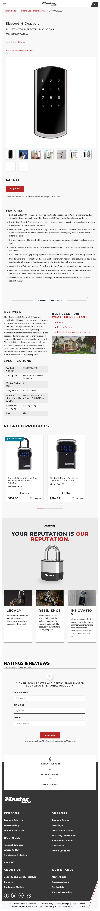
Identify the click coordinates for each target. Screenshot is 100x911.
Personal (12, 813)
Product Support (61, 820)
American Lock (60, 882)
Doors (61, 322)
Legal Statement (79, 903)
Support (60, 813)
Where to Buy (12, 825)
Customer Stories (14, 887)
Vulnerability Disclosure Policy (24, 906)
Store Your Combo (62, 840)
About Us (12, 869)
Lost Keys (57, 825)
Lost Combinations (62, 830)
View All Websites (62, 892)
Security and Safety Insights (20, 877)
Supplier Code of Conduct (66, 906)
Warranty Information (64, 835)
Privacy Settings (62, 903)
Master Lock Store (14, 830)
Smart (9, 862)
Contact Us (58, 845)
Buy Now (15, 188)
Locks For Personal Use (21, 11)
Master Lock (59, 877)
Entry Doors (65, 327)
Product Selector (13, 820)
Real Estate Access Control (74, 332)
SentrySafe (58, 887)
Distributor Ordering (15, 855)
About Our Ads (45, 906)
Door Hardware (39, 11)
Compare (37, 498)
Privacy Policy (47, 903)
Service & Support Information (19, 50)
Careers (8, 882)
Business (12, 837)
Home (6, 11)
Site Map (83, 906)
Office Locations (61, 851)
